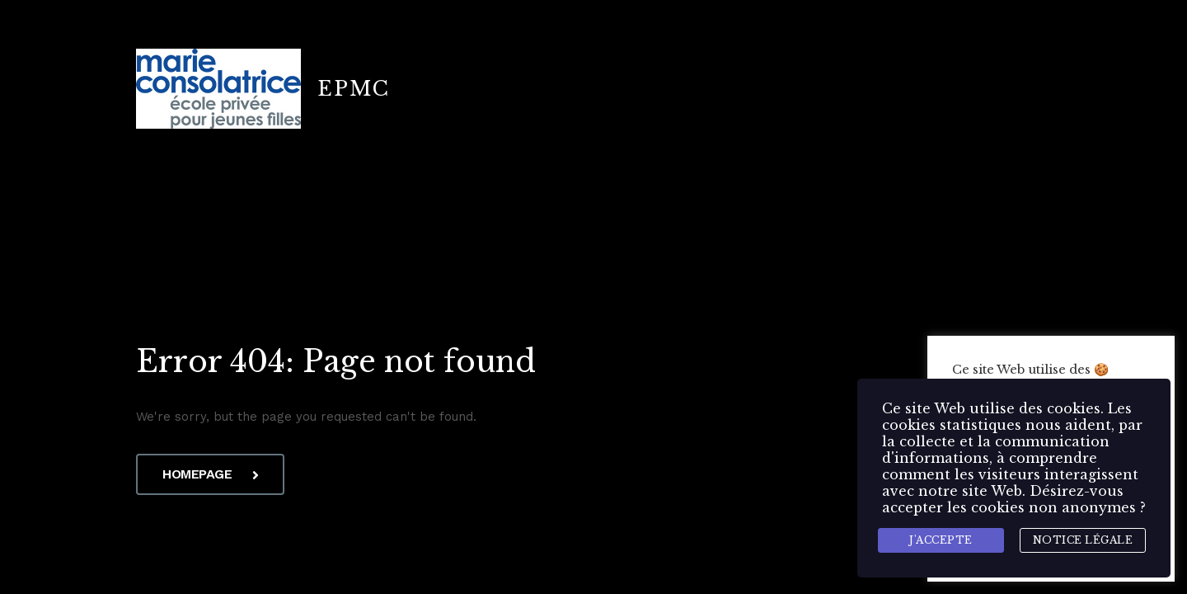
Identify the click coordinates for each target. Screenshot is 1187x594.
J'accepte (941, 540)
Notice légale (1083, 540)
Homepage (210, 474)
